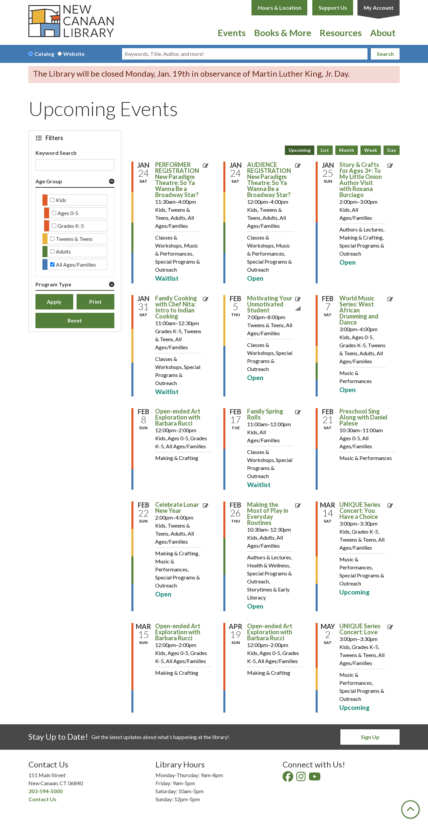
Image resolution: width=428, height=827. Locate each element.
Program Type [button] (53, 284)
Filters (55, 138)
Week (370, 150)
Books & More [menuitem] (282, 32)
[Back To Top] (410, 809)
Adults (63, 251)
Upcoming (300, 150)
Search (385, 54)
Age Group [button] (48, 181)
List (325, 150)
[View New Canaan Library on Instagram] (301, 778)
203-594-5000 (45, 791)
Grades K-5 (71, 225)
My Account (379, 7)
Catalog (44, 54)
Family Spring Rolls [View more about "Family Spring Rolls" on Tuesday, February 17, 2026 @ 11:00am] (265, 414)
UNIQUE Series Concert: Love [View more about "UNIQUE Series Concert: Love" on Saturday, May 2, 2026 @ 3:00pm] (360, 629)
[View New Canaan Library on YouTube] (315, 778)
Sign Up (370, 737)
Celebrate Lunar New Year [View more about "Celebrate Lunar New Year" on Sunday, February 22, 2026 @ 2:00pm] (177, 507)
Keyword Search (56, 153)
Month (346, 150)
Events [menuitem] (232, 32)
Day (391, 150)
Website (74, 54)
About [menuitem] (383, 32)
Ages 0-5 (68, 213)
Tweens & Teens (74, 239)
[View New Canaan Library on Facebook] (288, 778)
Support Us (333, 7)
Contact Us (42, 799)
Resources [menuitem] (341, 32)
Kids (61, 200)
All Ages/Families (76, 264)
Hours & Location (279, 7)
